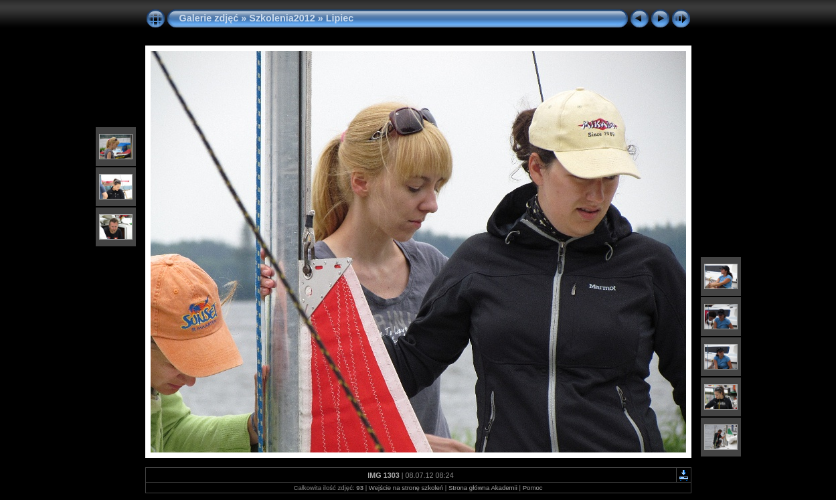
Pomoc (533, 487)
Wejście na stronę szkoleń (406, 487)
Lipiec (340, 18)
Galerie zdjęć (210, 18)
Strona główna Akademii (482, 487)
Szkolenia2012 (282, 18)
